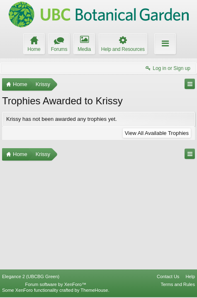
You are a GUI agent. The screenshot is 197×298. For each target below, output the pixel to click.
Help (190, 276)
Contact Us (168, 276)
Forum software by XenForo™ (55, 284)
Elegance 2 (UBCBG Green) (30, 276)
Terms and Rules (178, 284)
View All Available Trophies (157, 133)
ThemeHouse (94, 290)
